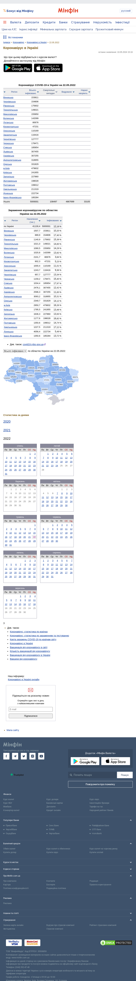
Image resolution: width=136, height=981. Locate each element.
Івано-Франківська (12, 197)
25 (10, 470)
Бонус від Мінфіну (20, 11)
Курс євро (94, 799)
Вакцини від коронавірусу (23, 659)
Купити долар (9, 852)
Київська (7, 172)
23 (34, 465)
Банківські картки (54, 803)
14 (24, 461)
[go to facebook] (6, 756)
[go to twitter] (24, 756)
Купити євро (52, 852)
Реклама (7, 903)
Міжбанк (7, 806)
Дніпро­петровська (12, 160)
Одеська (7, 164)
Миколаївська (10, 114)
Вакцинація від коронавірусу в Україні (30, 655)
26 (15, 470)
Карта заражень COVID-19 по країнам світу (33, 639)
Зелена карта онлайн (13, 925)
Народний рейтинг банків (101, 810)
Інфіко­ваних (53, 220)
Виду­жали (67, 92)
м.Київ (6, 168)
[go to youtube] (41, 756)
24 (6, 470)
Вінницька (8, 97)
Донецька (8, 193)
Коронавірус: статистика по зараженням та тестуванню (39, 635)
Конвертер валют (11, 810)
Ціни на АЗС (9, 29)
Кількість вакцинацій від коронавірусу (30, 651)
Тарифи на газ (96, 806)
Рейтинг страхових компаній (103, 925)
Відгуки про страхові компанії (60, 925)
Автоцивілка (9, 929)
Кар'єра (7, 884)
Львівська (8, 151)
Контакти (50, 881)
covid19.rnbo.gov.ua (33, 344)
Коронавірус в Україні (21, 643)
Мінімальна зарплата (53, 29)
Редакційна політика (56, 888)
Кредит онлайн (53, 810)
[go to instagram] (32, 756)
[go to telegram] (15, 756)
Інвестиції (122, 22)
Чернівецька (9, 101)
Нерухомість (102, 22)
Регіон (14, 92)
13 (20, 461)
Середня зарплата (81, 29)
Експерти (50, 884)
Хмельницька (10, 189)
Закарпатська (10, 135)
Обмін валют (9, 849)
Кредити (49, 22)
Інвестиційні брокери (99, 803)
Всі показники (15, 37)
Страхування (80, 22)
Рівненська (8, 105)
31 (6, 474)
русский (126, 10)
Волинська (8, 118)
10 (6, 461)
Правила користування (100, 884)
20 (20, 465)
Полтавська (9, 185)
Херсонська (9, 130)
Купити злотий (96, 852)
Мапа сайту (13, 730)
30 (34, 470)
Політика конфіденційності (16, 888)
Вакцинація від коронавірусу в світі (28, 647)
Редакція (94, 881)
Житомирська (10, 181)
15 (29, 461)
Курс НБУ (7, 803)
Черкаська (8, 143)
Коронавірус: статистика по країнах (29, 631)
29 (29, 470)
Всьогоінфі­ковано (30, 91)
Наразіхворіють (83, 91)
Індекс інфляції (28, 29)
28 (24, 470)
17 (6, 465)
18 (10, 465)
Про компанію (9, 881)
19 (15, 465)
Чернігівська (9, 139)
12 (15, 461)
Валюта (15, 22)
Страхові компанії (54, 929)
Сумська (7, 147)
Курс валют (8, 799)
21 (24, 465)
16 (34, 461)
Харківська (8, 155)
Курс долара (52, 799)
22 (29, 465)
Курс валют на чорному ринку (103, 849)
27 (20, 470)
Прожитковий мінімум (109, 29)
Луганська (8, 122)
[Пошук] (125, 775)
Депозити (32, 22)
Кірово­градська (11, 126)
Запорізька (8, 176)
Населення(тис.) (32, 220)
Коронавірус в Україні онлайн (23, 679)
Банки (63, 22)
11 (10, 461)
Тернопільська (10, 110)
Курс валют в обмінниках (58, 849)
